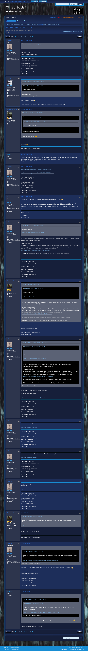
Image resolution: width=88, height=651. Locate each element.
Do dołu (8, 36)
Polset (9, 78)
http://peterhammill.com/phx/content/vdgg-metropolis (34, 397)
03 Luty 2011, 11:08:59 (25, 481)
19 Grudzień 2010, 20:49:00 (26, 40)
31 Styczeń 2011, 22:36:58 (26, 450)
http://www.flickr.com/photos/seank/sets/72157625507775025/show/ (37, 173)
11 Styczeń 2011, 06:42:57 (26, 420)
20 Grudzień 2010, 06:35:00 (26, 166)
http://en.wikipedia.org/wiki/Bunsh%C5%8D (33, 232)
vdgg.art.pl (59, 17)
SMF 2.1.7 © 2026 (8, 647)
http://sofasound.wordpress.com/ (29, 457)
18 (25, 36)
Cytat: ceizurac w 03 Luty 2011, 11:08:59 (32, 516)
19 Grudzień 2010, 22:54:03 (26, 154)
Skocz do (61, 638)
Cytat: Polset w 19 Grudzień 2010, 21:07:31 (33, 112)
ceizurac (9, 41)
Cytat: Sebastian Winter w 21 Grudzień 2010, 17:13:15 (35, 342)
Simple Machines (15, 647)
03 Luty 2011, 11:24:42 (25, 512)
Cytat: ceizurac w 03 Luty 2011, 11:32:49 (32, 595)
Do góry (8, 631)
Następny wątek (77, 31)
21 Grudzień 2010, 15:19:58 (26, 221)
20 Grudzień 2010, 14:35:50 (26, 196)
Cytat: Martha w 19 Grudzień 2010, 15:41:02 (33, 225)
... (18, 36)
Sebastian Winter (12, 109)
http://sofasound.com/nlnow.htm (29, 427)
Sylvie (44, 24)
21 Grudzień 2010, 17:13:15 (26, 280)
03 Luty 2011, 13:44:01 (25, 591)
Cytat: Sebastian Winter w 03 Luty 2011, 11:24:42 (34, 547)
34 (30, 36)
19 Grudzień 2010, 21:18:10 (26, 109)
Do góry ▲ (81, 647)
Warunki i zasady (75, 647)
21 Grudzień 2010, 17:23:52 (26, 338)
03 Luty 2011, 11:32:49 (25, 543)
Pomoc (69, 647)
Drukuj (80, 36)
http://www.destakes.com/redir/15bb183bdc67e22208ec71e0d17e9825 (38, 489)
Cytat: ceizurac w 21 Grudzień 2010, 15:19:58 (33, 284)
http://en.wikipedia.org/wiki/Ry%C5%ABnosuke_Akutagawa (35, 250)
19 (27, 36)
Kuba (8, 197)
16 (21, 36)
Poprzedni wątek (67, 31)
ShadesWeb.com (15, 649)
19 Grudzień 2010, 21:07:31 (26, 78)
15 (19, 36)
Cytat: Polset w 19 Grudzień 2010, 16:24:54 (33, 44)
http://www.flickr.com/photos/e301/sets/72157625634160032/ (36, 169)
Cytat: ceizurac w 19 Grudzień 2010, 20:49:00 (33, 81)
